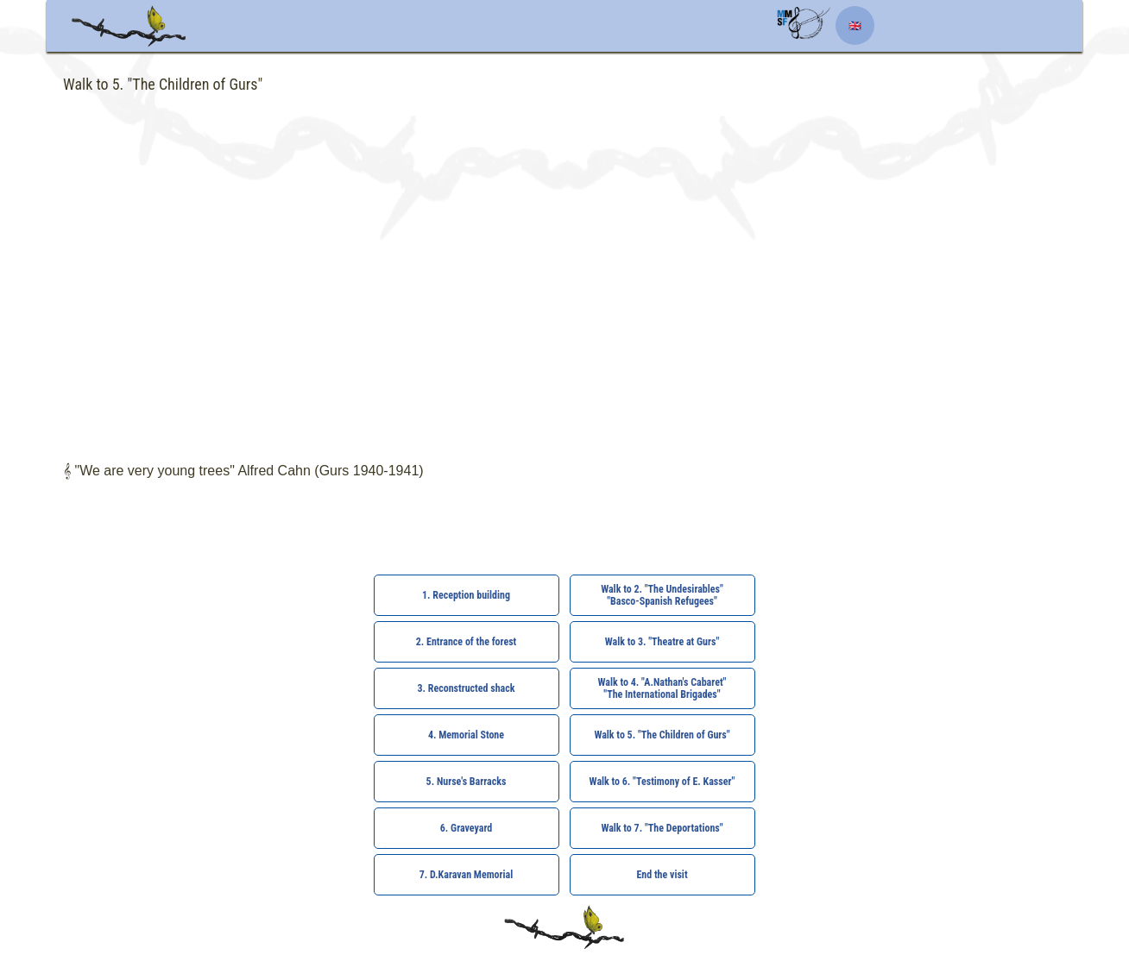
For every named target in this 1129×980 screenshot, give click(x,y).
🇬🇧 (854, 26)
